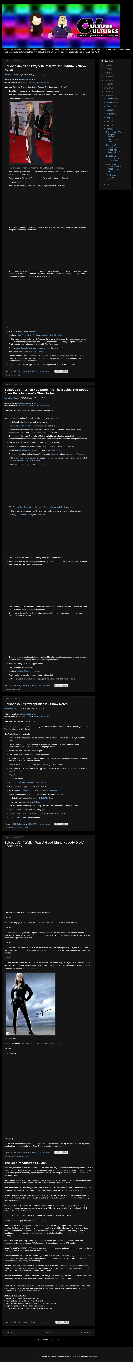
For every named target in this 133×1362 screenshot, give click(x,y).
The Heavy (20, 182)
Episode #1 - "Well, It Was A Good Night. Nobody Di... (113, 167)
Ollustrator (76, 1356)
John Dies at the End (52, 1043)
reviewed (35, 331)
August (110, 114)
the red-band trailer (25, 460)
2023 (106, 65)
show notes (15, 375)
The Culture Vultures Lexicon (25, 1163)
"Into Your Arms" (15, 817)
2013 (106, 95)
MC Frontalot (23, 790)
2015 (106, 88)
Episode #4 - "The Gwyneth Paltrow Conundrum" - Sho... (114, 137)
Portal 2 (41, 352)
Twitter (30, 82)
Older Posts (87, 1332)
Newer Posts (10, 1332)
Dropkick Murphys (53, 450)
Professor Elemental (48, 790)
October (110, 106)
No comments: (45, 371)
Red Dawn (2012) (28, 1043)
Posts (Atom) (54, 1340)
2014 (106, 91)
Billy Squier (38, 671)
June (109, 121)
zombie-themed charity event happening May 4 (33, 348)
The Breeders (21, 515)
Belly (30, 515)
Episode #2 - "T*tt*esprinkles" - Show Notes (36, 704)
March (110, 184)
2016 (106, 84)
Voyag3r (26, 802)
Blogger (94, 1356)
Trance (32, 798)
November (111, 102)
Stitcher (28, 79)
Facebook (24, 82)
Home (49, 1332)
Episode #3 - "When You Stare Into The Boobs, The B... (114, 148)
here (39, 1291)
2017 (106, 80)
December (111, 99)
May (109, 125)
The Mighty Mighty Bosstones (30, 450)
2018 (106, 76)
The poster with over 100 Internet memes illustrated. (30, 783)
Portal (31, 352)
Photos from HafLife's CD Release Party (25, 813)
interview (14, 828)
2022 (106, 69)
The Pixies (41, 515)
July (109, 117)
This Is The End (45, 798)
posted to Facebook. (77, 454)
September (112, 110)
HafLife (36, 802)
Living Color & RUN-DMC (26, 335)
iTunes (23, 79)
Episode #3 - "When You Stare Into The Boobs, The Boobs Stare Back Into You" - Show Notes (46, 391)
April (109, 129)
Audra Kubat (30, 1144)
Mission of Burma (23, 671)
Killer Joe (39, 1043)
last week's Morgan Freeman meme (30, 426)
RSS (35, 79)
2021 (106, 73)
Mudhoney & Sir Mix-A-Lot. (51, 335)
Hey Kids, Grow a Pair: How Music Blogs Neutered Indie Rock (40, 507)
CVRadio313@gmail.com (41, 82)
